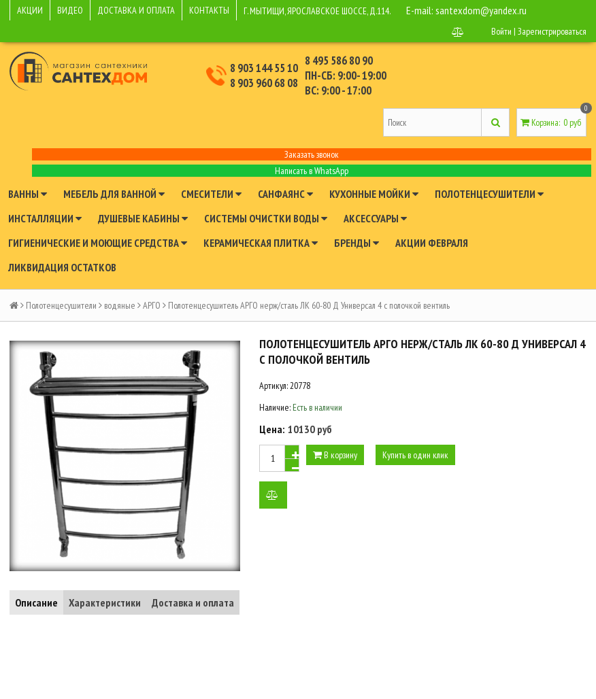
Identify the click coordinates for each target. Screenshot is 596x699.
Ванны (27, 194)
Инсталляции (45, 218)
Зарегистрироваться (552, 31)
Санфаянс (285, 194)
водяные (119, 305)
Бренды (356, 243)
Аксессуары (375, 218)
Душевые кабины (143, 218)
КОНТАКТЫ (209, 10)
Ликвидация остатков (62, 267)
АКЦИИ (30, 10)
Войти (501, 31)
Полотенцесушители (489, 194)
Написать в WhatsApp (311, 171)
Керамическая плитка (260, 243)
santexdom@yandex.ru (481, 10)
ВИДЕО (70, 10)
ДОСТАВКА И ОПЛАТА (136, 10)
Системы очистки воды (265, 218)
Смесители (211, 194)
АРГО (152, 305)
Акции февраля (431, 243)
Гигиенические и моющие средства (97, 243)
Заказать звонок (311, 154)
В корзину (335, 455)
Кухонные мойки (373, 194)
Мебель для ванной (114, 194)
